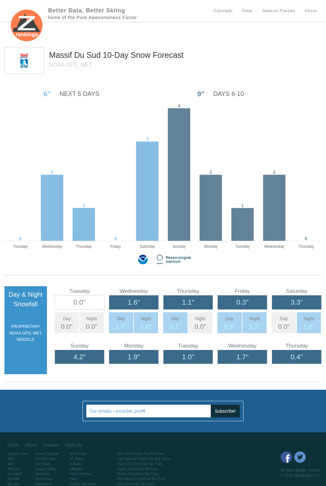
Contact (50, 445)
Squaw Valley (45, 469)
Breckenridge (45, 459)
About (31, 445)
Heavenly (42, 474)
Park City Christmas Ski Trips (139, 464)
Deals (13, 445)
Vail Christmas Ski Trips (135, 484)
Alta (11, 459)
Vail (10, 464)
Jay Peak (42, 464)
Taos (73, 479)
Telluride (14, 469)
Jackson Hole (18, 454)
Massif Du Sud (76, 55)
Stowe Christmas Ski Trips (137, 474)
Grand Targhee (46, 454)
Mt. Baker (77, 459)
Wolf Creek (78, 454)
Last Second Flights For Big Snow (143, 459)
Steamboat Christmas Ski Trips (141, 479)
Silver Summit (80, 474)
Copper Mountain (83, 484)
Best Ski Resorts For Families (140, 454)
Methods (73, 445)
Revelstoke (43, 479)
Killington (77, 469)
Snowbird (15, 474)
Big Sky (13, 484)
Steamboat (43, 484)
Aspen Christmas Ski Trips (137, 469)
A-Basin (76, 464)
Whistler (14, 479)
